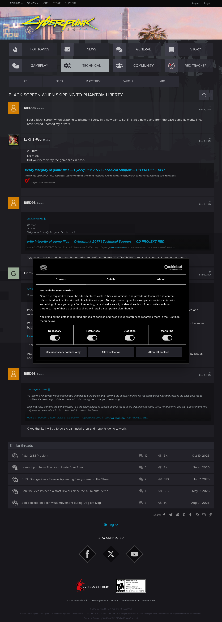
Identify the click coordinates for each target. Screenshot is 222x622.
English (111, 525)
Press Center (148, 600)
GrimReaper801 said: (38, 389)
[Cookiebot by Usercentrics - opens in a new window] (167, 267)
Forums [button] (15, 3)
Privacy (114, 600)
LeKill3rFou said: (36, 218)
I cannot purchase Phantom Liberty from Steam (54, 467)
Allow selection (110, 352)
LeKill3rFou (34, 140)
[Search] (204, 95)
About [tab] (161, 279)
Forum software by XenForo (111, 618)
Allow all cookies (158, 352)
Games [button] (31, 3)
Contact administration (78, 600)
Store (57, 3)
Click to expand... (118, 418)
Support (70, 3)
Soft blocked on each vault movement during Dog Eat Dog (62, 503)
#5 (204, 374)
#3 (204, 203)
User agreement (100, 600)
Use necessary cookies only (63, 352)
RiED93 (31, 108)
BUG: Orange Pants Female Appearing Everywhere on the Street (66, 479)
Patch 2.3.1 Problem (36, 455)
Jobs (45, 3)
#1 (204, 108)
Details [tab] (111, 279)
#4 (204, 273)
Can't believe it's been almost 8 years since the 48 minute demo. (66, 491)
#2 (204, 140)
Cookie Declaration (130, 600)
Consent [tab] (61, 279)
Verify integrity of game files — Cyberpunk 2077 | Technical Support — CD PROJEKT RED (96, 170)
